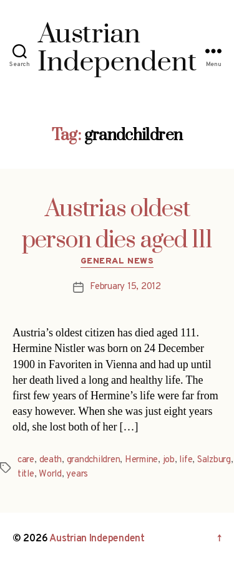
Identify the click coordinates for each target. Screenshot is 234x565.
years (77, 474)
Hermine (141, 460)
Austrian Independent (97, 539)
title (25, 474)
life (185, 460)
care (25, 460)
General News (117, 261)
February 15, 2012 (125, 287)
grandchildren (93, 460)
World (50, 474)
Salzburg (214, 460)
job (169, 460)
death (50, 460)
